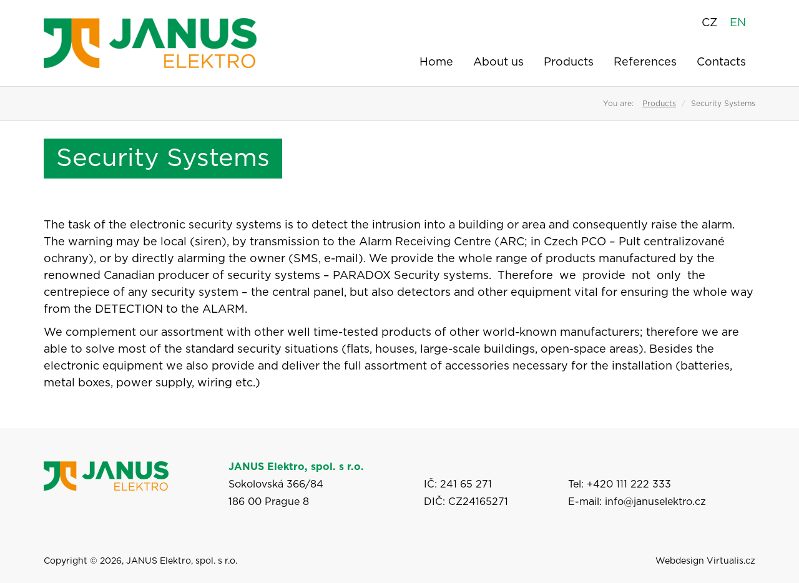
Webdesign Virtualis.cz (705, 561)
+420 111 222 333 (629, 484)
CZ (709, 23)
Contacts (721, 62)
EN (738, 23)
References (645, 62)
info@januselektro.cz (655, 502)
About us (498, 62)
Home (436, 62)
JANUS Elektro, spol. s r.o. (181, 561)
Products (569, 62)
